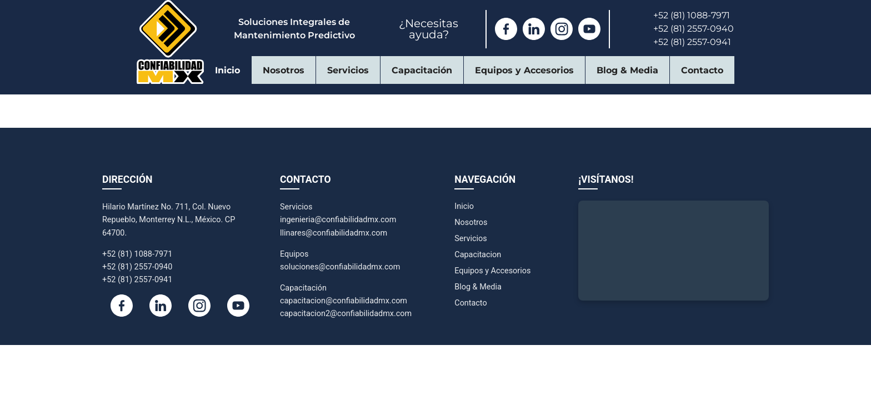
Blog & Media (627, 70)
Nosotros (283, 70)
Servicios (348, 70)
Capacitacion (477, 254)
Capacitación (422, 70)
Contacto (702, 70)
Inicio (227, 70)
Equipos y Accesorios (524, 70)
